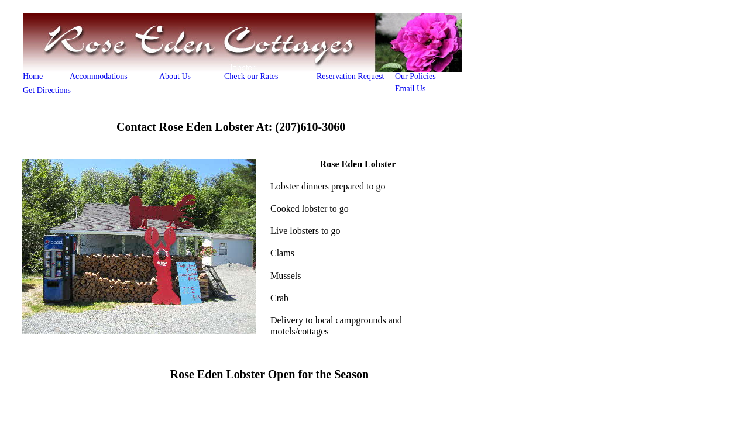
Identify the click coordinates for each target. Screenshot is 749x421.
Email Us (410, 88)
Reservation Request (350, 76)
